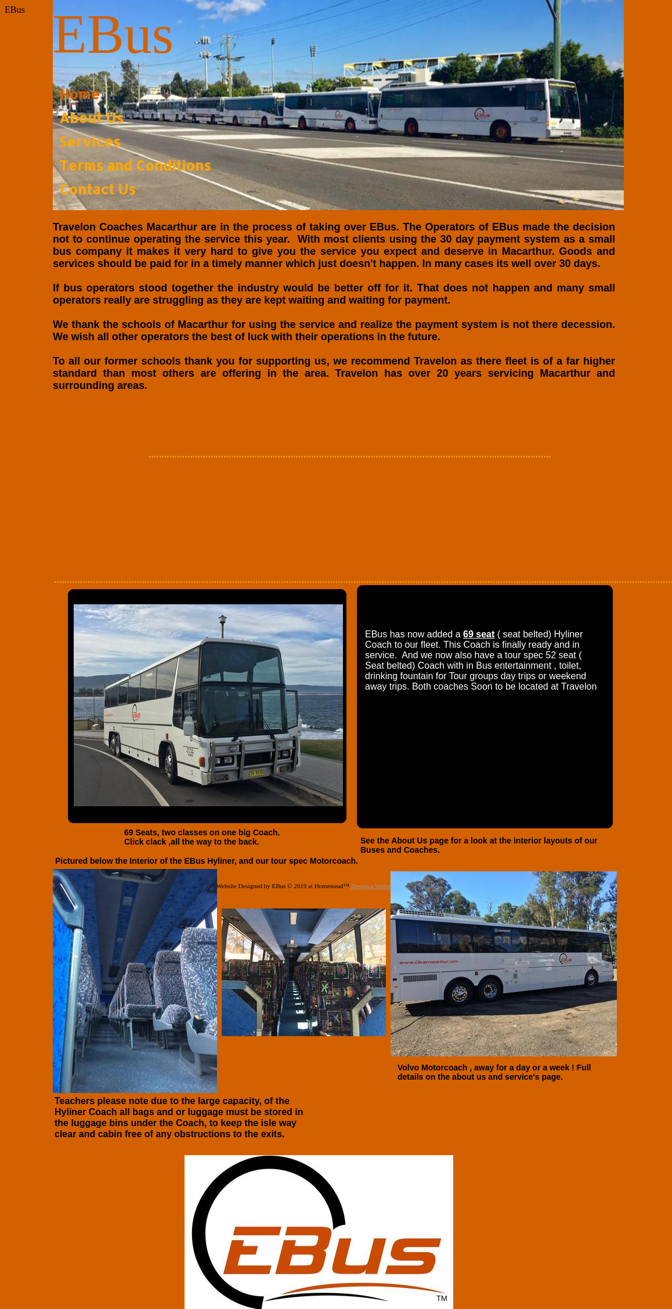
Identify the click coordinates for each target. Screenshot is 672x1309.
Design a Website (373, 885)
